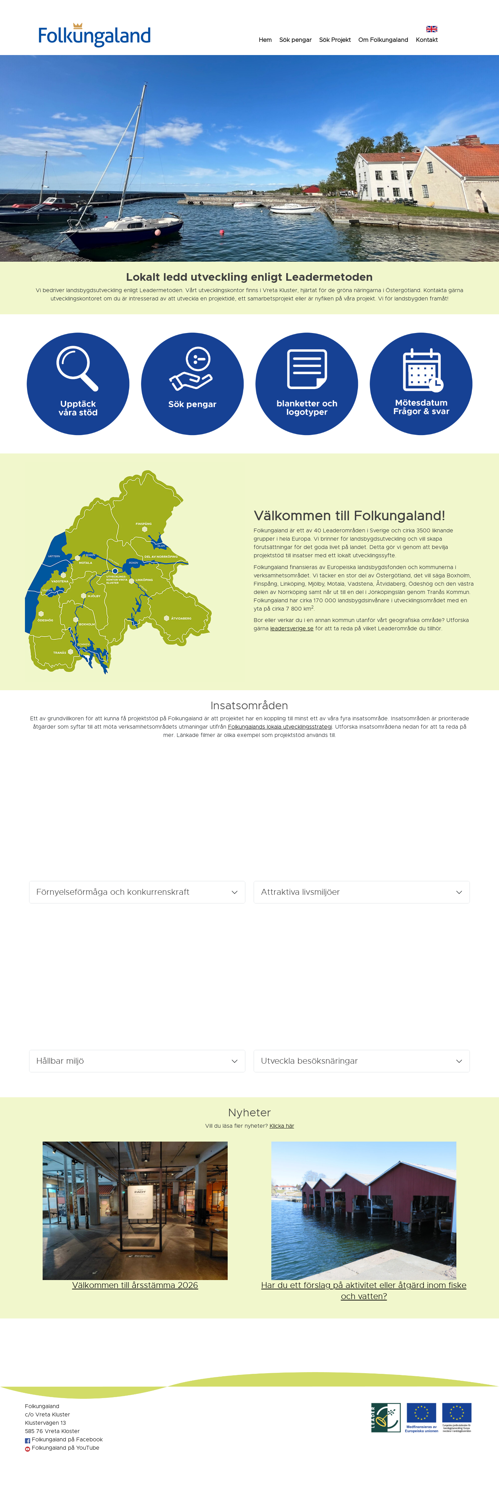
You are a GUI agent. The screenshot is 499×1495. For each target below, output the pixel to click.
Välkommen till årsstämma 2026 (135, 1285)
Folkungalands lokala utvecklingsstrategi (280, 726)
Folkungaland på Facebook (64, 1439)
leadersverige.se (292, 628)
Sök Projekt (335, 40)
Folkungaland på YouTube (62, 1447)
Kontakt (427, 40)
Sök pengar (295, 40)
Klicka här (282, 1126)
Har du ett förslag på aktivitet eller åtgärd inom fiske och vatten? (363, 1290)
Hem (265, 40)
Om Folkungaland (383, 40)
